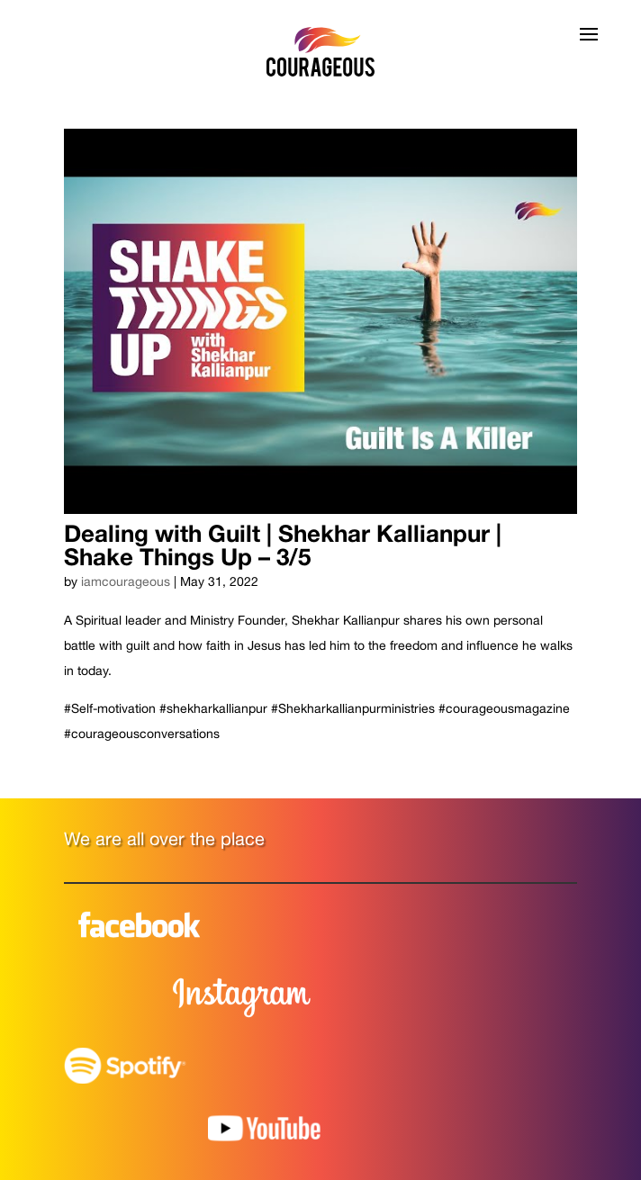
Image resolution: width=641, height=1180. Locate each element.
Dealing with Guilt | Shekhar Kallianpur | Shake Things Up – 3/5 (282, 545)
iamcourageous (125, 581)
